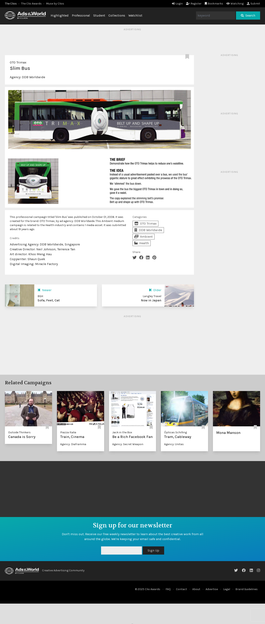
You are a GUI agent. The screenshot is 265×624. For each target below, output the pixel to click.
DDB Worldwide (33, 77)
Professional (81, 15)
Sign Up (153, 550)
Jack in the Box (122, 432)
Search (248, 15)
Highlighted (60, 15)
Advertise (212, 589)
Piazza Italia (68, 432)
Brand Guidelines (246, 589)
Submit (253, 3)
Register (194, 3)
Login (177, 3)
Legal (226, 589)
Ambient (143, 236)
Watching (235, 3)
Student (99, 15)
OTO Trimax (18, 62)
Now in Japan (151, 300)
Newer (44, 290)
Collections (116, 15)
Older (155, 290)
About (196, 589)
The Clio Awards (31, 3)
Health (141, 243)
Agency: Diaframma (73, 444)
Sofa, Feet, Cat (49, 300)
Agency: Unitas (174, 444)
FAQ (168, 589)
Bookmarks (214, 3)
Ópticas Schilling (175, 432)
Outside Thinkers (19, 432)
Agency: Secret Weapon (127, 444)
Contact (181, 589)
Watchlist (135, 15)
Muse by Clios (55, 3)
